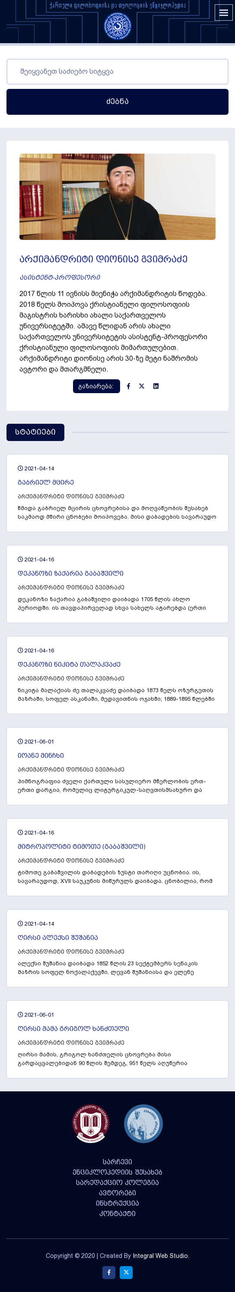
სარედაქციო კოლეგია (117, 1183)
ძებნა (117, 102)
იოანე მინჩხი (41, 755)
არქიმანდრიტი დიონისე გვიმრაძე (71, 496)
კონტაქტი (117, 1214)
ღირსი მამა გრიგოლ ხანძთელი (73, 1029)
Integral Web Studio (160, 1255)
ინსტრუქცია (117, 1203)
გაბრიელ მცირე (46, 482)
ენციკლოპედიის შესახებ (117, 1172)
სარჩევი (117, 1162)
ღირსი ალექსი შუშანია (58, 938)
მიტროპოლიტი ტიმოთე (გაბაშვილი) (82, 847)
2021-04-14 (36, 468)
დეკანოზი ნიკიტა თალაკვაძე (69, 664)
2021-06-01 (36, 741)
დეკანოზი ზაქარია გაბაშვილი (71, 573)
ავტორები (117, 1193)
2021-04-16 (36, 559)
